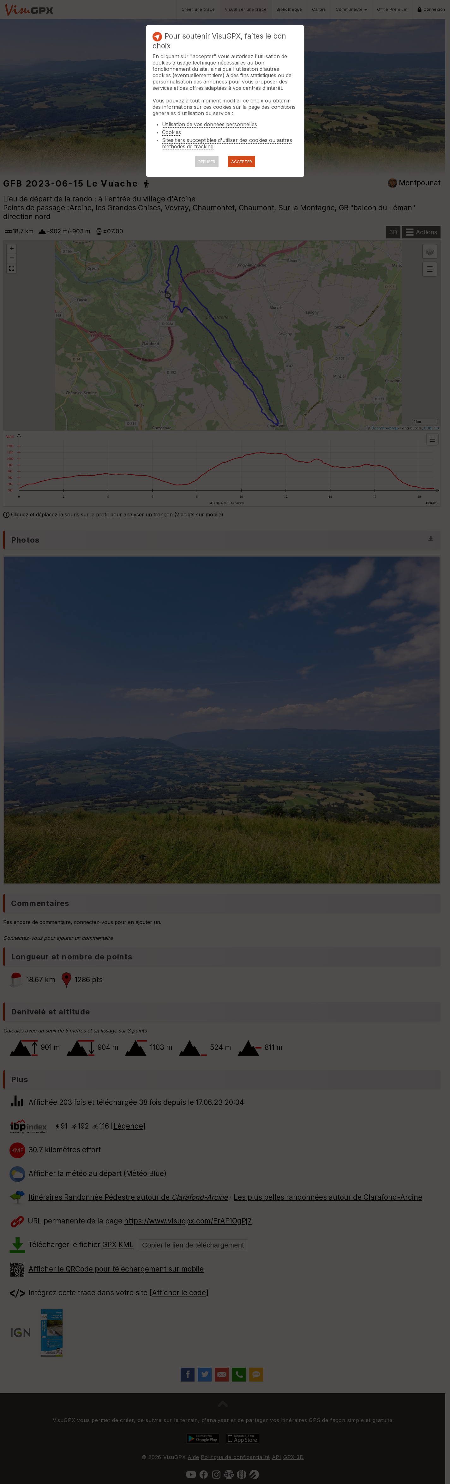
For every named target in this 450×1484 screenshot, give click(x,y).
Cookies (171, 132)
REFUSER (206, 161)
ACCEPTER (241, 161)
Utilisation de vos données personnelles (209, 124)
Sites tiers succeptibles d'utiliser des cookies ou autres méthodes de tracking (227, 143)
